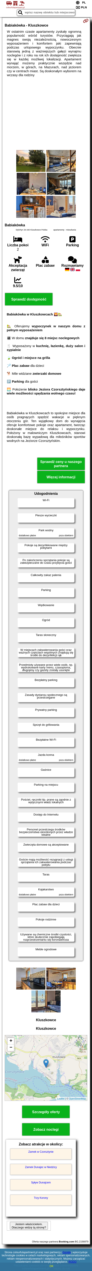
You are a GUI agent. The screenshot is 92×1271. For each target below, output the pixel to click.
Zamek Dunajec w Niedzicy (41, 1167)
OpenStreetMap (77, 1098)
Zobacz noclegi (46, 1129)
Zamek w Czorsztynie (41, 1151)
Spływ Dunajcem (41, 1182)
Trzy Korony (41, 1197)
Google (66, 1252)
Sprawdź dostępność (28, 299)
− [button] (10, 1047)
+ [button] (10, 1041)
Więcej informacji (61, 477)
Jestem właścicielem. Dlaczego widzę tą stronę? (29, 1225)
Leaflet (61, 1098)
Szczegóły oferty (46, 1112)
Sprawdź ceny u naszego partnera (61, 464)
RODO (72, 1261)
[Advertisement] (46, 113)
